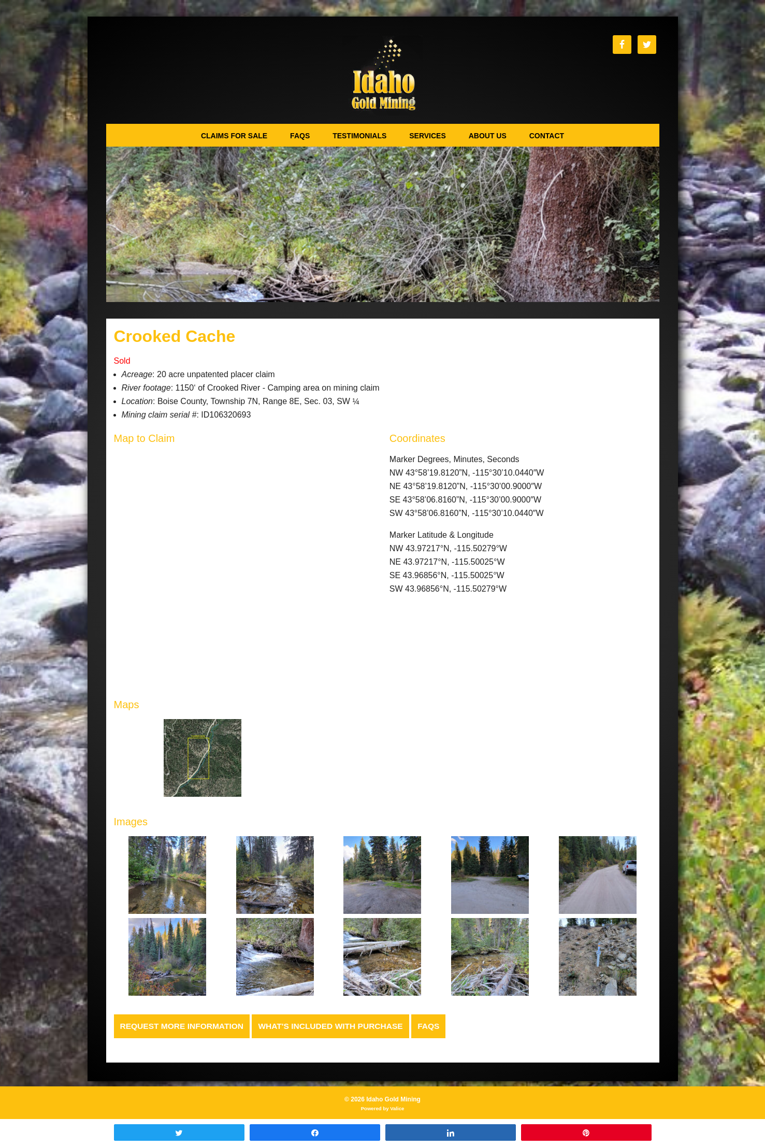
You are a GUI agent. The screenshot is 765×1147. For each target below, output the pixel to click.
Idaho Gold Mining (382, 75)
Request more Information (184, 1026)
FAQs (437, 1026)
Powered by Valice (383, 1109)
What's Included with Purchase (336, 1026)
